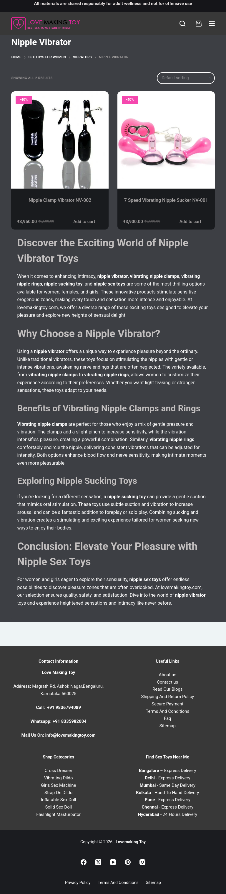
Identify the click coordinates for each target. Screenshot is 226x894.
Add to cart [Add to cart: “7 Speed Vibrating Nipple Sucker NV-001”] (190, 224)
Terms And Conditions (167, 711)
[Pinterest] (128, 862)
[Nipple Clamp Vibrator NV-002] (60, 140)
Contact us (167, 682)
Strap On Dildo (58, 792)
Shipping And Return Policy (167, 697)
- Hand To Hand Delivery (167, 792)
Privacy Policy (77, 882)
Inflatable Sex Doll (58, 800)
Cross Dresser (58, 770)
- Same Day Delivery (167, 785)
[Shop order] (186, 78)
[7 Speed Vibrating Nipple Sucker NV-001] (166, 140)
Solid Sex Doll (58, 807)
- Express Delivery (167, 778)
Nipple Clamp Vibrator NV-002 (60, 200)
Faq (167, 718)
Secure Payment (167, 704)
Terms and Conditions (118, 882)
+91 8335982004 (70, 721)
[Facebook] (84, 862)
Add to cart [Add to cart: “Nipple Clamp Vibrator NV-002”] (84, 224)
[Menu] (212, 24)
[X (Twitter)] (98, 862)
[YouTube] (113, 862)
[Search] (182, 24)
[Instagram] (142, 862)
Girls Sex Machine (58, 785)
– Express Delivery (167, 770)
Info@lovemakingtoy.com (70, 735)
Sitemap (167, 726)
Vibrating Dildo (58, 778)
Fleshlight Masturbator (58, 814)
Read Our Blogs (167, 689)
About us (167, 674)
